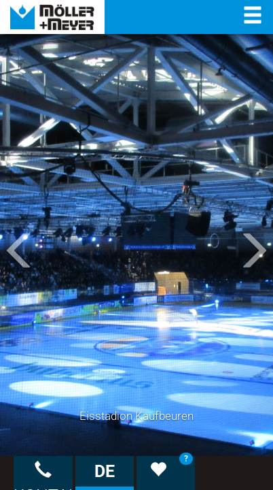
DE (104, 471)
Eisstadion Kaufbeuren (136, 416)
